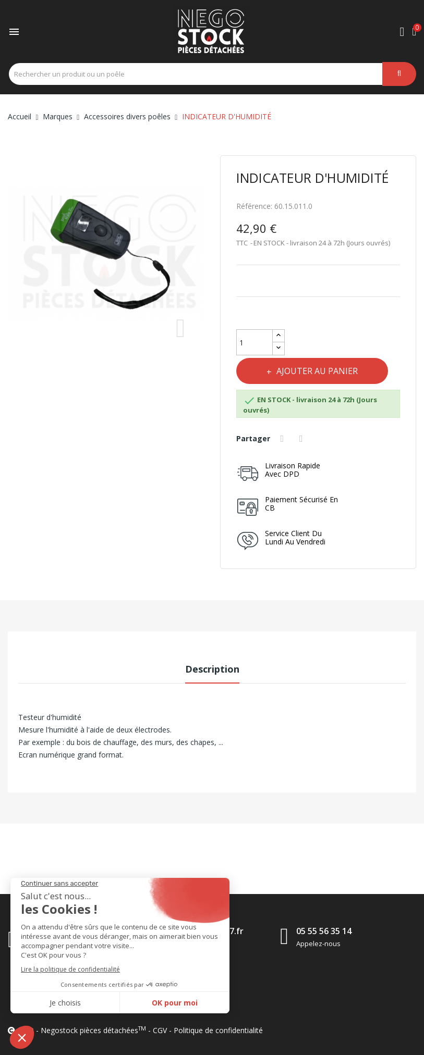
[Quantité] (254, 342)
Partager (283, 438)
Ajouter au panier (317, 371)
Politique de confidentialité (218, 1030)
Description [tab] (212, 669)
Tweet (302, 438)
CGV (160, 1030)
